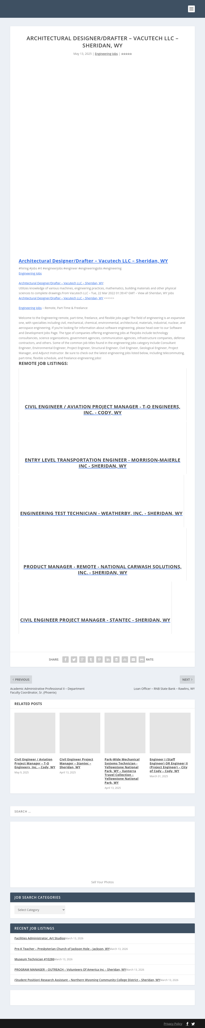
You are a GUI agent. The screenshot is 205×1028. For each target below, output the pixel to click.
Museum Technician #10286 (34, 959)
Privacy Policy (173, 1023)
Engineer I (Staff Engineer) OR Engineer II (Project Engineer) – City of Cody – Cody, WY (169, 765)
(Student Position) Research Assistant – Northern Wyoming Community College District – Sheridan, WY (87, 980)
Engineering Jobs (106, 54)
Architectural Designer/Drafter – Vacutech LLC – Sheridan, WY (93, 260)
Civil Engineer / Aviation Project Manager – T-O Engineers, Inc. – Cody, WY (34, 763)
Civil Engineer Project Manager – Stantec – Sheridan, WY (76, 763)
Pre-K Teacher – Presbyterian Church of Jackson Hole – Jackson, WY (62, 949)
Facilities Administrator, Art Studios (39, 938)
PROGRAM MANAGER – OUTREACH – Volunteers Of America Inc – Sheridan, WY (70, 969)
